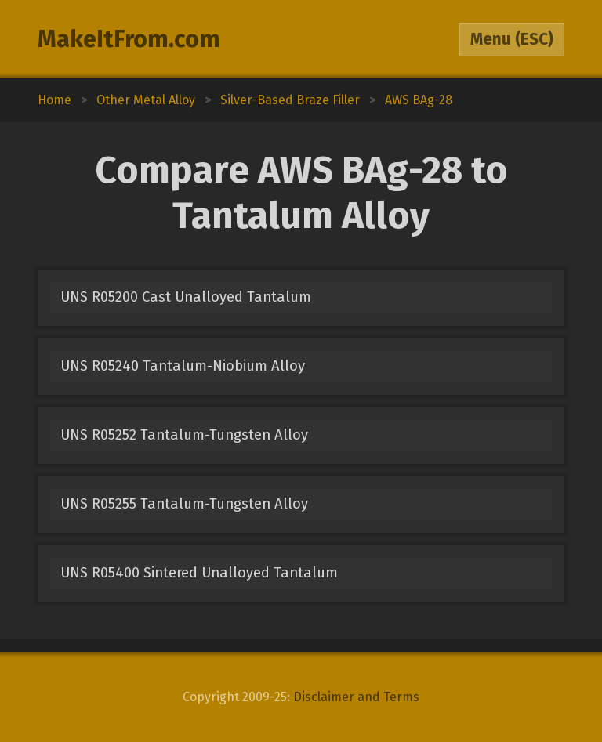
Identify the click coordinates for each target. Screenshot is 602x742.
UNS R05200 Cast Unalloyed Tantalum (185, 297)
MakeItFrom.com (129, 39)
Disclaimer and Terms (356, 697)
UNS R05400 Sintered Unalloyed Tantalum (199, 572)
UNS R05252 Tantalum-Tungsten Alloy (184, 434)
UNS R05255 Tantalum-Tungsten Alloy (184, 503)
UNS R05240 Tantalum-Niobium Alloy (182, 366)
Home (54, 99)
